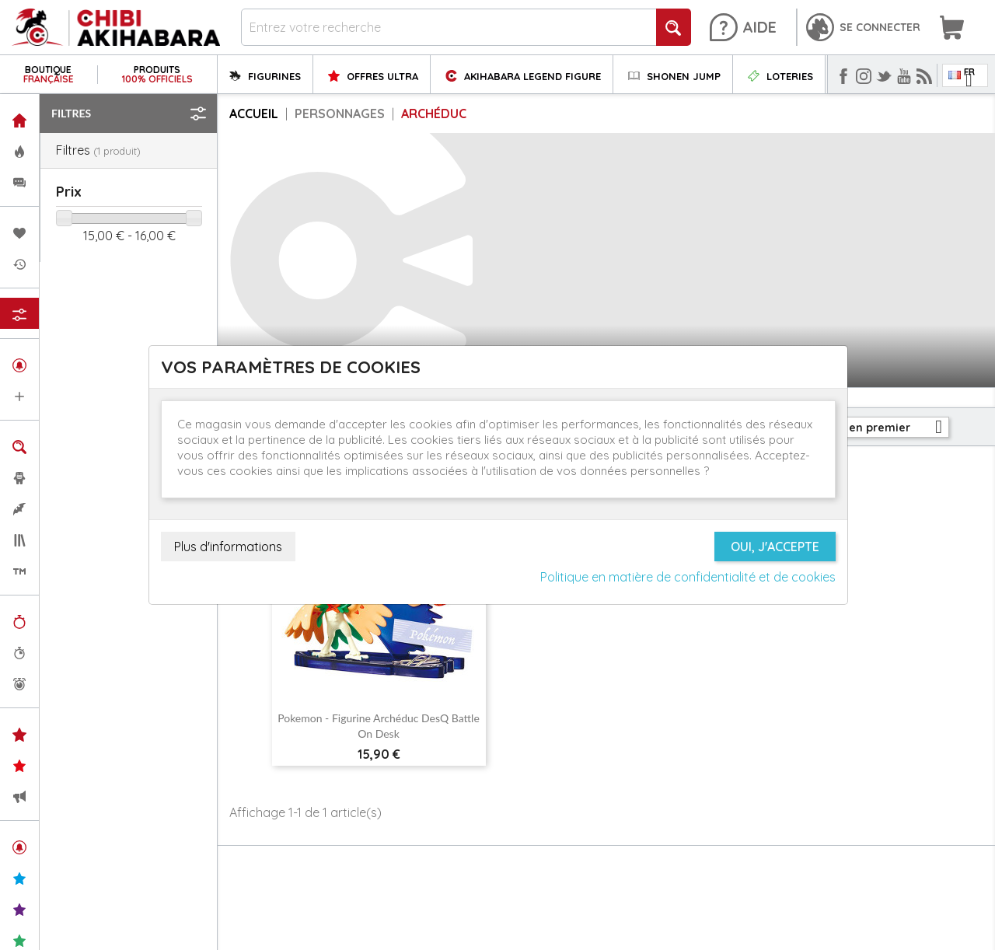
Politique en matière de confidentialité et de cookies (688, 577)
